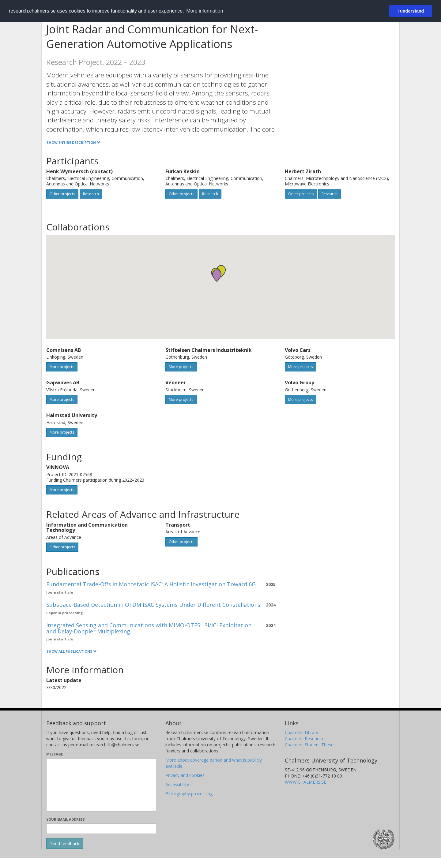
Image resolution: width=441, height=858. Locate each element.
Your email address (65, 819)
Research (91, 193)
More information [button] (204, 10)
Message (54, 754)
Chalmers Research (304, 738)
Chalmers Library (301, 732)
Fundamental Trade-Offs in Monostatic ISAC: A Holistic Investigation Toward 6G (151, 584)
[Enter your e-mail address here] (101, 828)
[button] (217, 275)
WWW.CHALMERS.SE (305, 782)
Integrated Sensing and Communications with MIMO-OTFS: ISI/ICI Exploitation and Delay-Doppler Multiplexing (148, 628)
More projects (62, 366)
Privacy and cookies (185, 775)
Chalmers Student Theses (310, 745)
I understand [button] (411, 11)
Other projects (62, 193)
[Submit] (64, 843)
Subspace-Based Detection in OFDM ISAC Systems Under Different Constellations (153, 604)
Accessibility (177, 784)
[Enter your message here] (101, 784)
